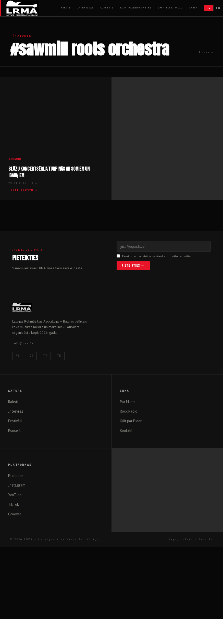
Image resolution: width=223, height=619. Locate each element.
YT (45, 355)
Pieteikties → (133, 265)
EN (218, 8)
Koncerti (107, 7)
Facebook (15, 475)
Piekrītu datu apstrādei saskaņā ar (154, 256)
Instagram (16, 485)
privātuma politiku (180, 256)
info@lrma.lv (23, 343)
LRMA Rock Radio (170, 7)
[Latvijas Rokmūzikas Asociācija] (27, 8)
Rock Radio (128, 411)
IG (31, 355)
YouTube (15, 495)
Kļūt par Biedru (131, 421)
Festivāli (15, 421)
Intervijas (85, 7)
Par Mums (127, 402)
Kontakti (126, 430)
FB (18, 355)
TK (59, 355)
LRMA (192, 7)
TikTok (13, 504)
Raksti (66, 7)
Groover (14, 514)
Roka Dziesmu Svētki (135, 7)
